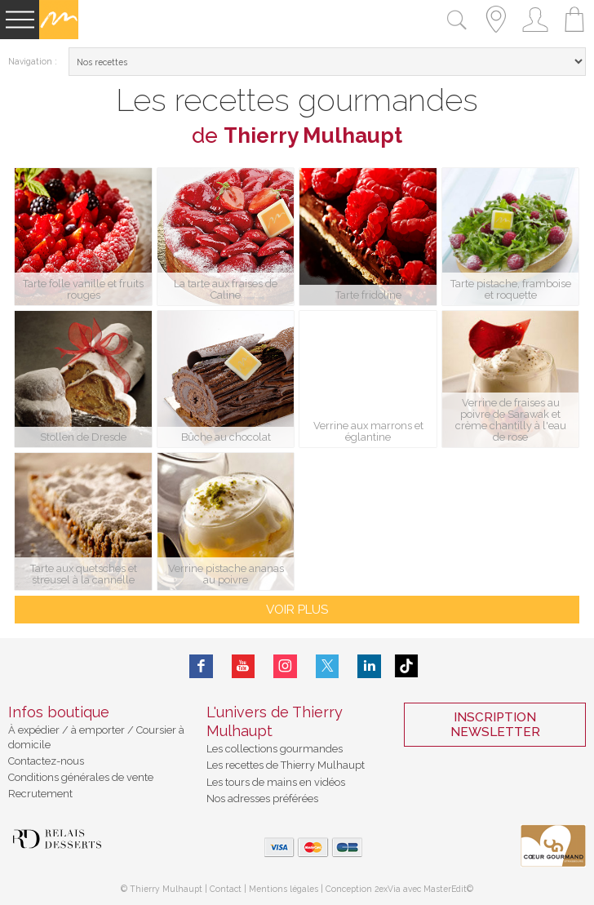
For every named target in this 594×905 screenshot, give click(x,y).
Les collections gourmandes (274, 749)
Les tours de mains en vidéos (275, 782)
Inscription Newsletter (495, 724)
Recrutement (40, 793)
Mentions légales (283, 889)
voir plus (297, 609)
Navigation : (32, 61)
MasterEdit (445, 889)
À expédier (35, 730)
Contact (226, 889)
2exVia (389, 889)
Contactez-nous (46, 761)
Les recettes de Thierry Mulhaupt (285, 765)
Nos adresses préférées (262, 798)
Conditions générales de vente (80, 777)
